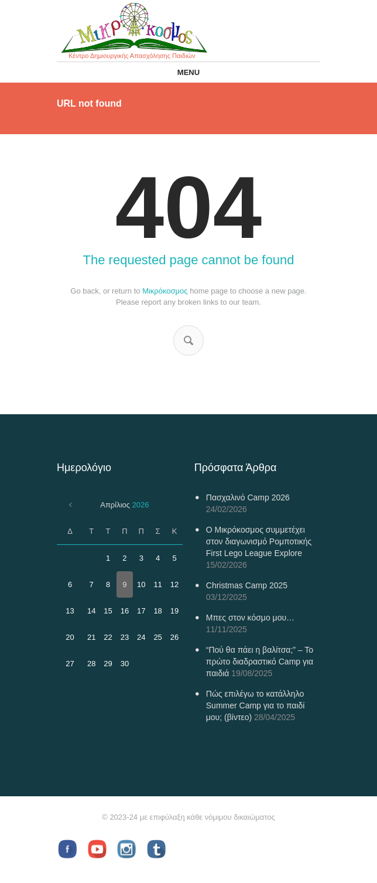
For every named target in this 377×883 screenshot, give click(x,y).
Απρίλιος (124, 504)
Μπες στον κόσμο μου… (250, 617)
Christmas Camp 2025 (246, 585)
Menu (188, 72)
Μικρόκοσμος (164, 291)
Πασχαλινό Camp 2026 (248, 497)
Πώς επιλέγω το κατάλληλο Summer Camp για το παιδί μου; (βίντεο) (255, 705)
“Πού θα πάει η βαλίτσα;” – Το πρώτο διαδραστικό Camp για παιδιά (259, 661)
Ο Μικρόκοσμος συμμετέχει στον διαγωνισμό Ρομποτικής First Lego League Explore (258, 541)
